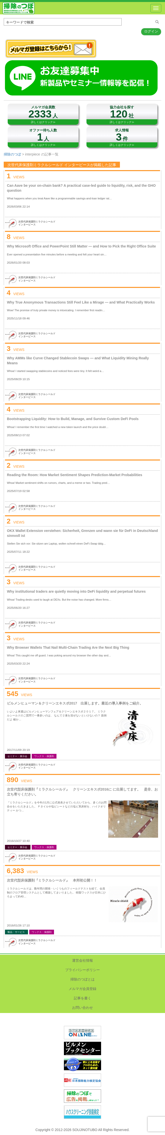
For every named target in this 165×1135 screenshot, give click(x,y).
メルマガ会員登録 (82, 989)
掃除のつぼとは (82, 979)
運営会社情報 (82, 960)
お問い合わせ (82, 1008)
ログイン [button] (151, 31)
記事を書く (82, 998)
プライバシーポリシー (82, 970)
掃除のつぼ (18, 8)
